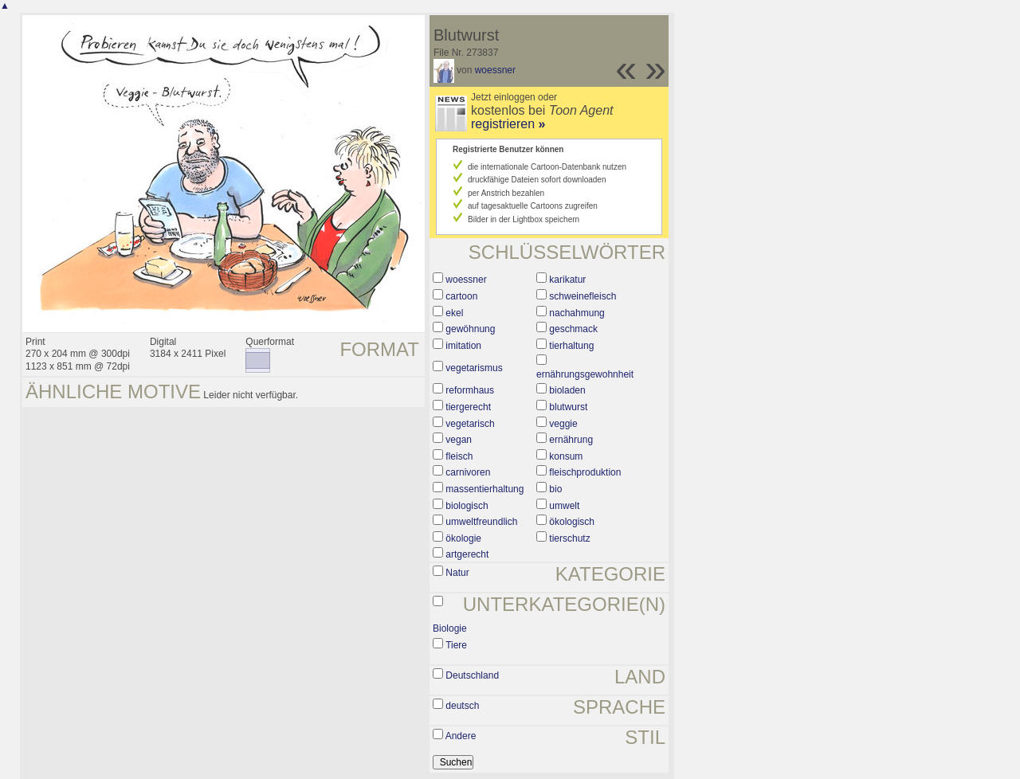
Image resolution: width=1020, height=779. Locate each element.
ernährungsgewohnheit (585, 374)
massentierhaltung (484, 489)
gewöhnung (470, 329)
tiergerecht (468, 407)
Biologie (450, 628)
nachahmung (576, 313)
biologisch (466, 505)
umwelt (564, 505)
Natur (457, 572)
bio (555, 489)
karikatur (567, 279)
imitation (463, 345)
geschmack (573, 329)
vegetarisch (469, 423)
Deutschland (472, 675)
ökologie (463, 538)
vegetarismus (473, 368)
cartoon (461, 296)
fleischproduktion (585, 472)
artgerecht (466, 554)
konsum (566, 456)
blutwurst (568, 407)
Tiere (456, 645)
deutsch (462, 705)
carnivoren (467, 472)
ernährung (571, 439)
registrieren (508, 124)
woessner (495, 70)
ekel (454, 313)
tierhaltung (571, 345)
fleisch (459, 456)
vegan (458, 439)
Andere (461, 736)
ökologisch (571, 521)
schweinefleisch (582, 296)
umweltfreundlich (481, 521)
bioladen (567, 390)
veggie (563, 423)
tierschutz (569, 538)
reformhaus (469, 390)
